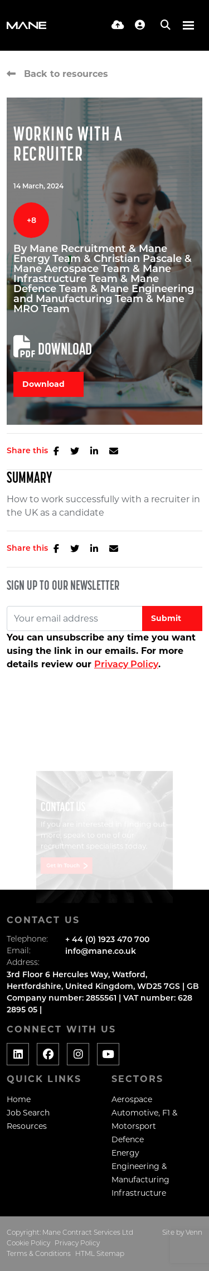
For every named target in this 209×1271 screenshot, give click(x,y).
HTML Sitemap (99, 1254)
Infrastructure (138, 1193)
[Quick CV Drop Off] (117, 25)
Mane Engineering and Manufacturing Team (103, 294)
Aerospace (131, 1099)
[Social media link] (18, 1054)
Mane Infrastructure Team (92, 274)
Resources (27, 1126)
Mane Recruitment (79, 248)
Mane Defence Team (86, 284)
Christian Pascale (139, 259)
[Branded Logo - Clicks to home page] (26, 25)
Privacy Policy (126, 664)
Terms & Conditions (39, 1254)
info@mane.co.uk (100, 951)
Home (19, 1099)
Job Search (28, 1113)
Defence (127, 1139)
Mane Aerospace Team (73, 269)
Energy (125, 1153)
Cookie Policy (28, 1243)
